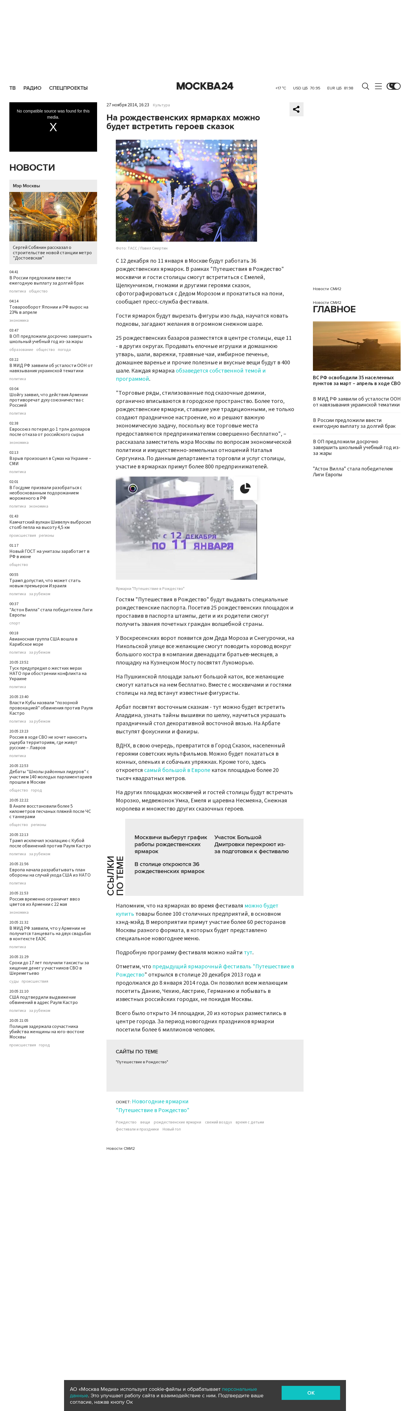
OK (311, 1393)
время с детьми (250, 1122)
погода (64, 350)
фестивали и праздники (137, 1129)
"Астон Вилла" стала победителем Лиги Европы (50, 612)
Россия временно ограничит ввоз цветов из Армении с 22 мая (44, 902)
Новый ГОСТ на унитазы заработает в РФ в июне (49, 554)
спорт (14, 623)
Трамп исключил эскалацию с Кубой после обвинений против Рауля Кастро (50, 843)
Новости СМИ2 (120, 1148)
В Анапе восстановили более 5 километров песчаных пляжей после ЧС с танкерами (50, 811)
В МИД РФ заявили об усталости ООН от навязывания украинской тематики (51, 368)
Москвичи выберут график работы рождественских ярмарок (171, 844)
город (36, 790)
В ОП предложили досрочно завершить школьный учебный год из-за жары (50, 339)
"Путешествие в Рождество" (142, 1062)
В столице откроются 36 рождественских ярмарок (170, 868)
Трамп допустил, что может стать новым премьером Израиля (45, 583)
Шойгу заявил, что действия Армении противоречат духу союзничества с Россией (48, 400)
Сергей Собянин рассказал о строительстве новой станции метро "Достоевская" (53, 226)
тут (248, 952)
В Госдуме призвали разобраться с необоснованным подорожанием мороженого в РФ (45, 492)
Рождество (126, 1122)
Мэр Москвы (26, 186)
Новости (32, 168)
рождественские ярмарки (177, 1122)
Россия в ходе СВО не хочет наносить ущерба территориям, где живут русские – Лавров (48, 742)
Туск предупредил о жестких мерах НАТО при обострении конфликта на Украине (48, 673)
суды (14, 981)
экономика (19, 320)
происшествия (22, 536)
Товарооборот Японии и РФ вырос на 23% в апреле (48, 310)
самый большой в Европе (177, 770)
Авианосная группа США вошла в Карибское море (43, 641)
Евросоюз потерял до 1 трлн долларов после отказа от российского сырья (49, 432)
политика (17, 291)
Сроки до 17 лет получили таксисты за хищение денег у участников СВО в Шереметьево (49, 968)
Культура (161, 105)
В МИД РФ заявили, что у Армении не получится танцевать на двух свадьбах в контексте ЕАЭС (50, 933)
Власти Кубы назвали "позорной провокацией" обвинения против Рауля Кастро (51, 708)
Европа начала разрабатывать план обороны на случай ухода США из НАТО (50, 872)
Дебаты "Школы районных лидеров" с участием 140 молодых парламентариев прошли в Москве (50, 776)
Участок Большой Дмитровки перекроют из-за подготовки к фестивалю (251, 844)
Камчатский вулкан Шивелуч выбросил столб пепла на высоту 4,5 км (50, 525)
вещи (145, 1122)
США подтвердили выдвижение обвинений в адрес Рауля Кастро (43, 1000)
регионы (46, 536)
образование (21, 350)
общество (38, 291)
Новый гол (172, 1129)
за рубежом (39, 594)
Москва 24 (205, 86)
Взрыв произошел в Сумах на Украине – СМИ (50, 461)
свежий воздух (218, 1122)
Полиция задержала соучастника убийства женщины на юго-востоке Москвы (46, 1031)
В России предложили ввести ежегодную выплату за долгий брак (46, 280)
